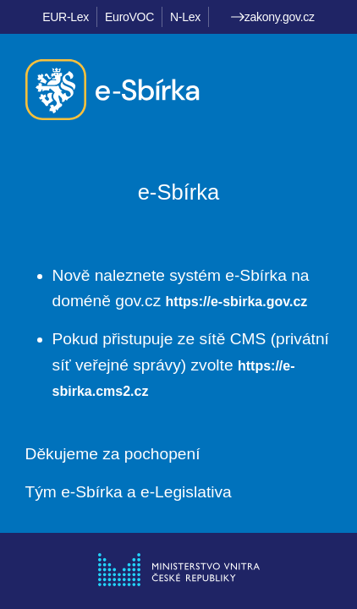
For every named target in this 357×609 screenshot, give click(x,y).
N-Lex (185, 17)
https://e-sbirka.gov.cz (237, 301)
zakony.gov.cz (273, 17)
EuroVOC (129, 17)
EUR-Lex (65, 17)
